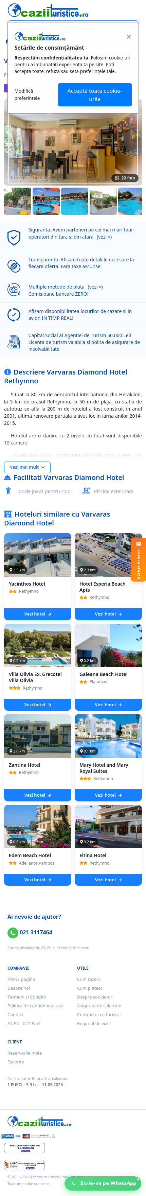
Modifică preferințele (27, 94)
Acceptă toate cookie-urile (95, 95)
